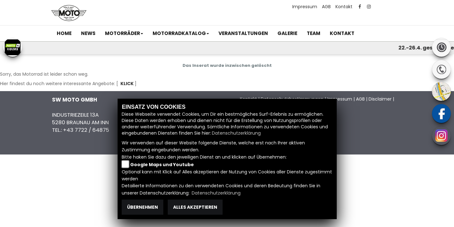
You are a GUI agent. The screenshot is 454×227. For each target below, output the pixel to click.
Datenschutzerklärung (236, 133)
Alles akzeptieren (195, 207)
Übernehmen (142, 207)
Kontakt (343, 6)
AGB (326, 6)
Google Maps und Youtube (162, 164)
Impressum (304, 6)
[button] (124, 33)
